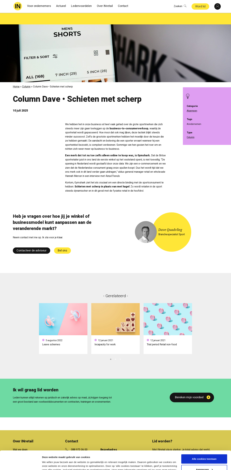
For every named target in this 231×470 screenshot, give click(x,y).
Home (16, 75)
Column (26, 75)
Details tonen (49, 463)
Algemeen (192, 110)
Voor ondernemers (39, 6)
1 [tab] (110, 347)
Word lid (200, 6)
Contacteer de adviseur (32, 239)
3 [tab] (120, 347)
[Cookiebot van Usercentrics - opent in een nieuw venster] (21, 463)
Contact (123, 6)
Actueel (61, 6)
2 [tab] (115, 347)
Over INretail (105, 6)
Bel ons (62, 239)
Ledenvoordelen (81, 6)
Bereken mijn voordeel (189, 386)
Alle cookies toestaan (204, 440)
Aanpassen (204, 450)
